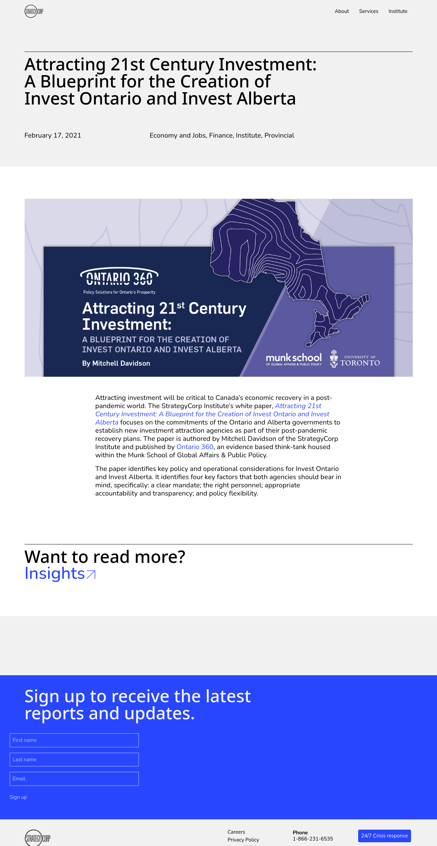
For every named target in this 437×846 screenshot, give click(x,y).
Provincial (279, 135)
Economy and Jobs (178, 135)
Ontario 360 (195, 447)
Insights (60, 573)
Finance (220, 135)
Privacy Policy (243, 839)
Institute (248, 135)
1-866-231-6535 (313, 838)
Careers (236, 832)
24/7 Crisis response (384, 835)
